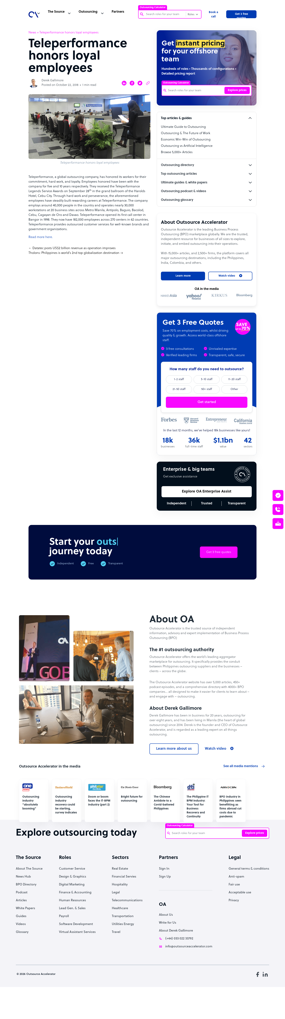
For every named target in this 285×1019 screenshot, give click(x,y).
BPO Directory (26, 914)
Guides (21, 945)
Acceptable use (240, 922)
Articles (21, 930)
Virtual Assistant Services (77, 961)
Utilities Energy (123, 953)
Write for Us (167, 952)
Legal (116, 922)
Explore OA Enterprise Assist (206, 492)
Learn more (183, 275)
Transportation (123, 945)
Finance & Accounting (75, 922)
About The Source (29, 898)
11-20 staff (234, 379)
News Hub (23, 906)
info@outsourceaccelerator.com (188, 976)
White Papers (25, 937)
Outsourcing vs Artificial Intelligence (187, 146)
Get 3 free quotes (241, 15)
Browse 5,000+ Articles (177, 152)
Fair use (234, 914)
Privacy (234, 930)
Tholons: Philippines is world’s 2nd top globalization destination (73, 253)
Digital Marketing (72, 914)
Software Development (76, 953)
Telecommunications (127, 930)
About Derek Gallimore (176, 960)
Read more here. (40, 237)
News (32, 32)
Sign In (164, 898)
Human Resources (72, 930)
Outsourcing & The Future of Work (185, 133)
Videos (21, 953)
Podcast (22, 922)
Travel (116, 961)
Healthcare (120, 937)
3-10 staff (206, 379)
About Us (166, 944)
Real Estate (120, 898)
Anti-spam (236, 906)
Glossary (22, 961)
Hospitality (120, 914)
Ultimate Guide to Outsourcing (183, 127)
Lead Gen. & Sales (72, 937)
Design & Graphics (72, 906)
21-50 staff (179, 389)
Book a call (213, 14)
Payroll (64, 945)
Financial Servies (124, 906)
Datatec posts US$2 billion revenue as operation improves (74, 248)
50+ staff (206, 389)
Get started (207, 402)
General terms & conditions (249, 898)
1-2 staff (179, 379)
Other (234, 389)
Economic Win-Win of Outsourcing (186, 139)
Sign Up (165, 906)
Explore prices (237, 90)
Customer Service (72, 898)
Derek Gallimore (53, 80)
